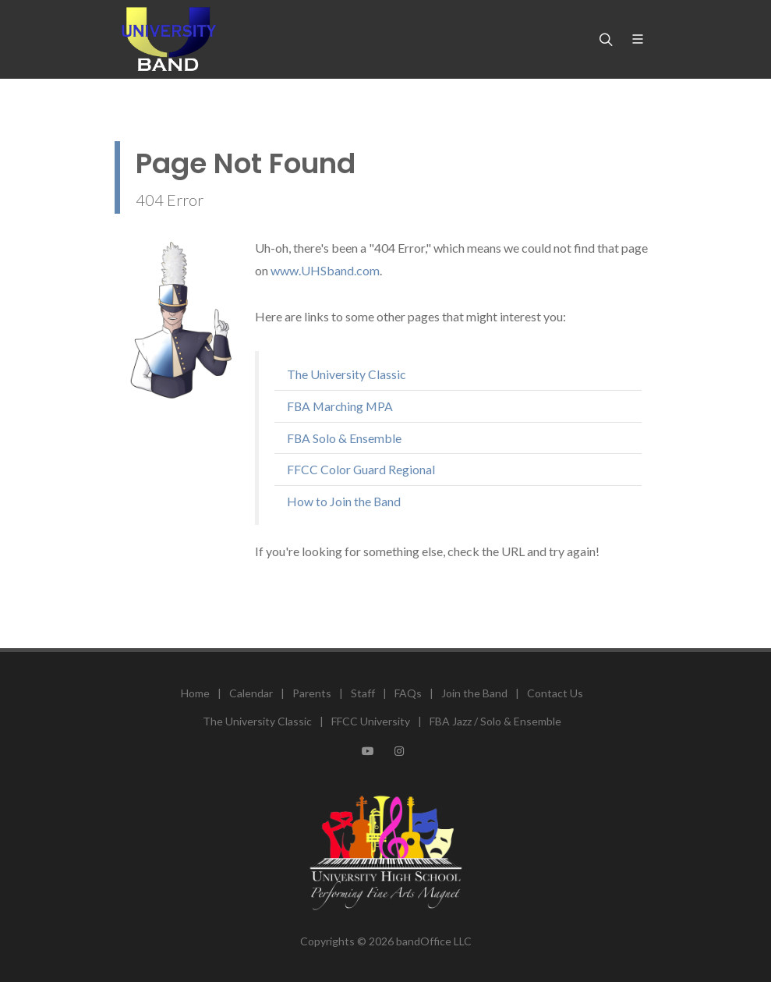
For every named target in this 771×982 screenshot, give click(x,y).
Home (195, 693)
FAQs (408, 693)
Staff (363, 693)
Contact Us (555, 693)
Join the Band (474, 693)
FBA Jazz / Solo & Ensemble (495, 721)
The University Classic (257, 721)
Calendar (251, 693)
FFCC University (370, 721)
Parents (311, 693)
